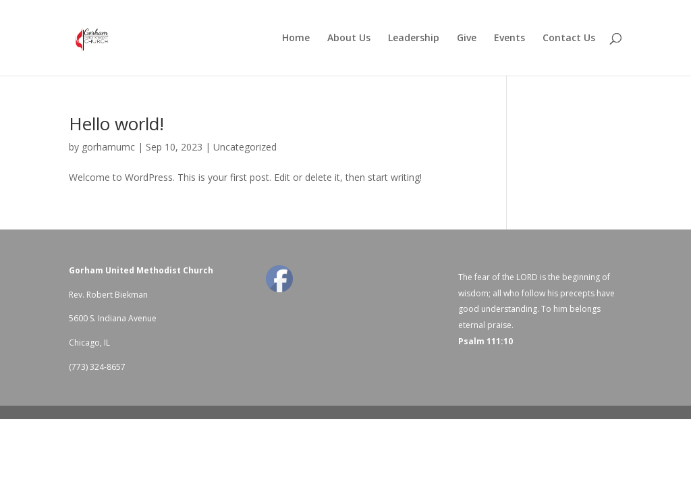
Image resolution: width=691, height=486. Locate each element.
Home (296, 38)
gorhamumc (108, 146)
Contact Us (569, 38)
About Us (348, 38)
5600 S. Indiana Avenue (113, 318)
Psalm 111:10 (485, 341)
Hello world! (116, 123)
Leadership (413, 38)
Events (509, 38)
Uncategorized (245, 146)
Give (466, 38)
